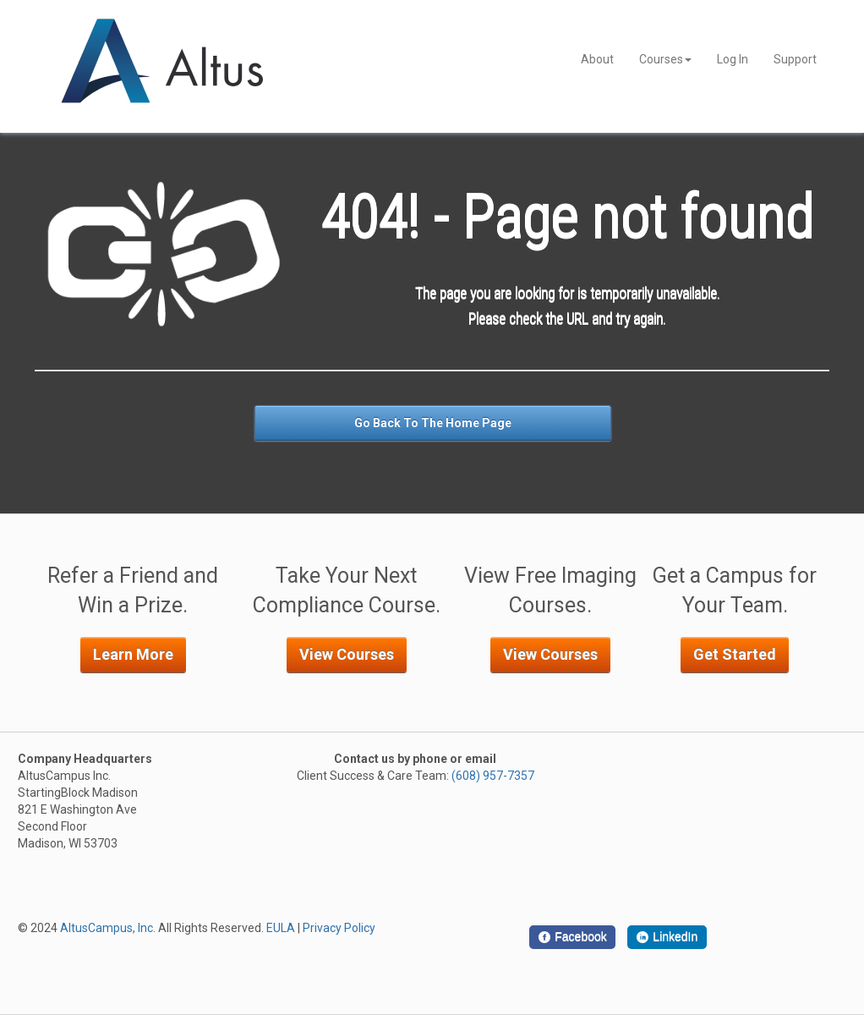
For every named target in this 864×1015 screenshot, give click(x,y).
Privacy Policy (339, 928)
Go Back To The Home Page (432, 423)
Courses (665, 59)
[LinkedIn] (667, 937)
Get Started (734, 654)
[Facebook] (572, 937)
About (597, 59)
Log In (732, 59)
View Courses (346, 654)
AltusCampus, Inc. (108, 928)
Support (795, 59)
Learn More (133, 654)
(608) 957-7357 (492, 775)
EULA (280, 928)
